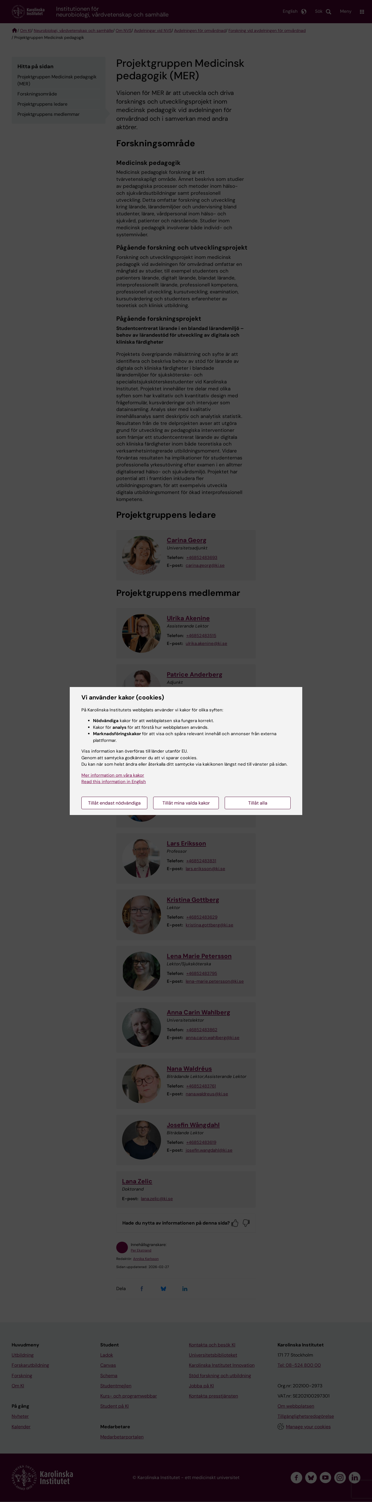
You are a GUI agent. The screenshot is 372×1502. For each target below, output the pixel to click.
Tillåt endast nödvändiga (114, 803)
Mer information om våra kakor (112, 775)
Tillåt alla (257, 803)
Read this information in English (113, 782)
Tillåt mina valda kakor (186, 803)
